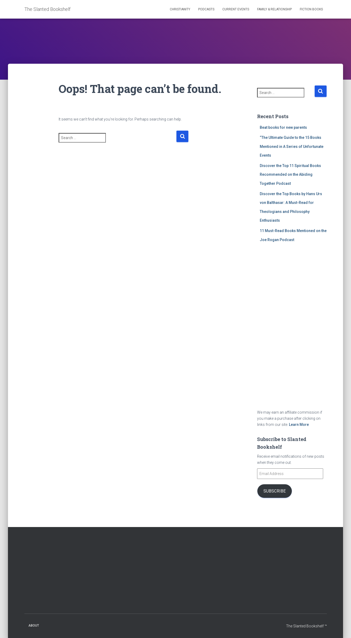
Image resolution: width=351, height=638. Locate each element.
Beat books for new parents (283, 127)
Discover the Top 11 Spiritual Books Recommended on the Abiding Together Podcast (290, 175)
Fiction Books (311, 9)
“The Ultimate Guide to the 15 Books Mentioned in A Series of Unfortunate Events (291, 146)
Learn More (299, 424)
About (33, 625)
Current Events (235, 9)
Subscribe (274, 491)
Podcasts (206, 9)
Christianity (180, 9)
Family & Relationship (274, 9)
